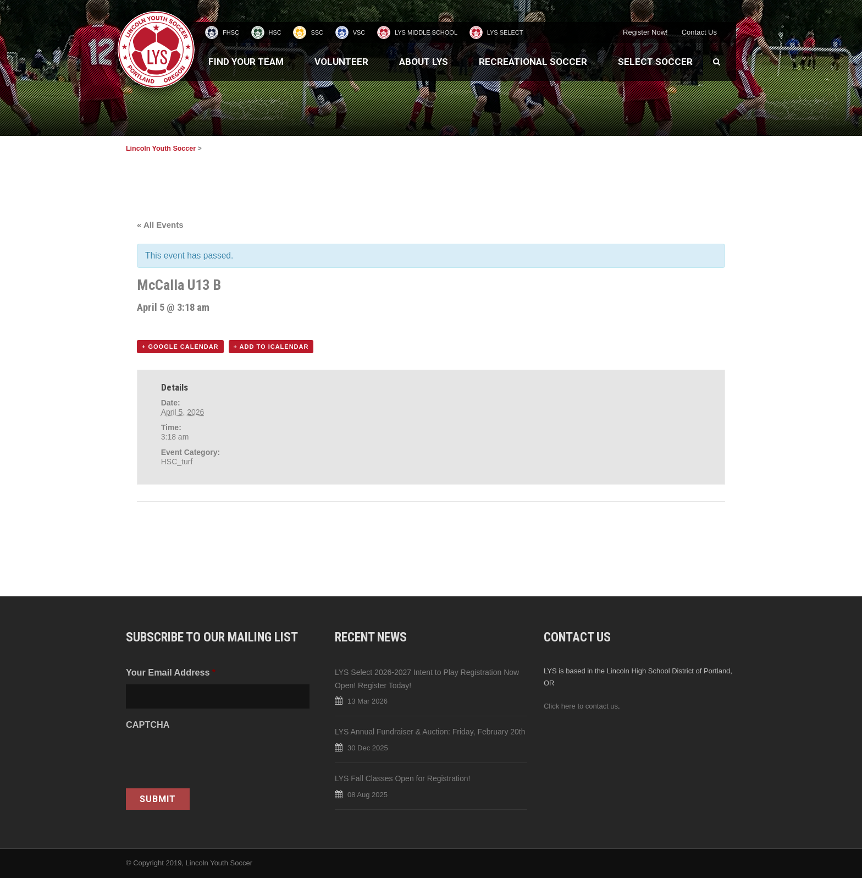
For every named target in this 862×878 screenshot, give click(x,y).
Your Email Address (171, 672)
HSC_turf (177, 461)
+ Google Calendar (180, 346)
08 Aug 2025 (367, 795)
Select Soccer (655, 61)
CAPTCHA (147, 724)
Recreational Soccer (533, 61)
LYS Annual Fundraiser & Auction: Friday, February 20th (430, 731)
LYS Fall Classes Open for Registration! (402, 778)
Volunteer (341, 61)
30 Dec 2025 (367, 748)
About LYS (423, 61)
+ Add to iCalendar (271, 346)
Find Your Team (246, 61)
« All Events (160, 224)
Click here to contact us (581, 706)
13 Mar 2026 (367, 701)
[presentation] (209, 758)
